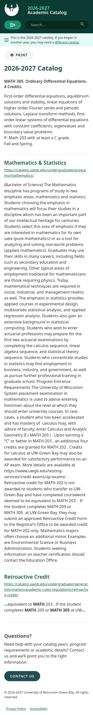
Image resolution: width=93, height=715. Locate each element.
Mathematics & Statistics (35, 162)
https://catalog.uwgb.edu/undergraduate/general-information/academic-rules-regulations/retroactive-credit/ (46, 589)
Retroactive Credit (27, 576)
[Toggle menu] (12, 24)
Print (21, 56)
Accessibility (38, 708)
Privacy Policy (16, 708)
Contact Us (22, 676)
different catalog (67, 42)
